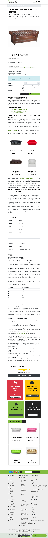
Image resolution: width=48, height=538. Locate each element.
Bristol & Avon (23, 480)
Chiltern (22, 484)
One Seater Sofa (32, 171)
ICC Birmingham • (24, 506)
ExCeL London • (24, 503)
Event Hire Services (11, 476)
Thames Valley (24, 491)
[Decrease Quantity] (25, 83)
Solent (22, 489)
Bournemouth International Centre (28, 523)
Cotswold (23, 485)
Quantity (10, 83)
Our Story (34, 479)
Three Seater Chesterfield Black (18, 109)
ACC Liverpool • (24, 505)
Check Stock (24, 94)
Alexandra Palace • (25, 518)
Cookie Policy (26, 536)
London (22, 483)
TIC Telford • (23, 510)
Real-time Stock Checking (11, 480)
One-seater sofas (12, 130)
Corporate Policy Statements (35, 482)
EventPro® (34, 493)
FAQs (10, 521)
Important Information (34, 500)
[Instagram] (14, 472)
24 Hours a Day (33, 415)
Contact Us (34, 514)
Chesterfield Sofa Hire (15, 421)
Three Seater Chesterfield (16, 151)
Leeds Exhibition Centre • (26, 515)
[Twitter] (10, 472)
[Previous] (23, 421)
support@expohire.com (38, 520)
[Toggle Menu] (39, 2)
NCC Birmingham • (24, 514)
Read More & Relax (15, 397)
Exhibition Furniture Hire (14, 67)
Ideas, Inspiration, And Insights (35, 496)
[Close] (20, 536)
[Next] (25, 421)
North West (23, 488)
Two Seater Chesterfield (16, 112)
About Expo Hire (34, 476)
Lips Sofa (32, 151)
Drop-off (10, 85)
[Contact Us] (36, 2)
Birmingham (23, 481)
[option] (16, 142)
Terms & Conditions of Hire (34, 504)
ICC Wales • (23, 508)
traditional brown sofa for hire (28, 178)
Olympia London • (24, 517)
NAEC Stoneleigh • (24, 509)
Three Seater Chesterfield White (18, 111)
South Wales (23, 490)
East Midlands (23, 486)
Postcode (10, 90)
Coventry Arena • (24, 513)
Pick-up (10, 88)
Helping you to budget (16, 415)
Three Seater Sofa (16, 171)
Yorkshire (23, 493)
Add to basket (34, 94)
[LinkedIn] (18, 472)
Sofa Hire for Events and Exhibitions (27, 67)
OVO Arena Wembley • (25, 519)
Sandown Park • (24, 520)
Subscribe (36, 472)
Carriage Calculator (21, 333)
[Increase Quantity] (38, 83)
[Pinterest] (16, 472)
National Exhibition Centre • (26, 501)
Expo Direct (35, 491)
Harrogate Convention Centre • (27, 512)
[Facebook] (12, 472)
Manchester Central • (25, 504)
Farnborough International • (26, 522)
